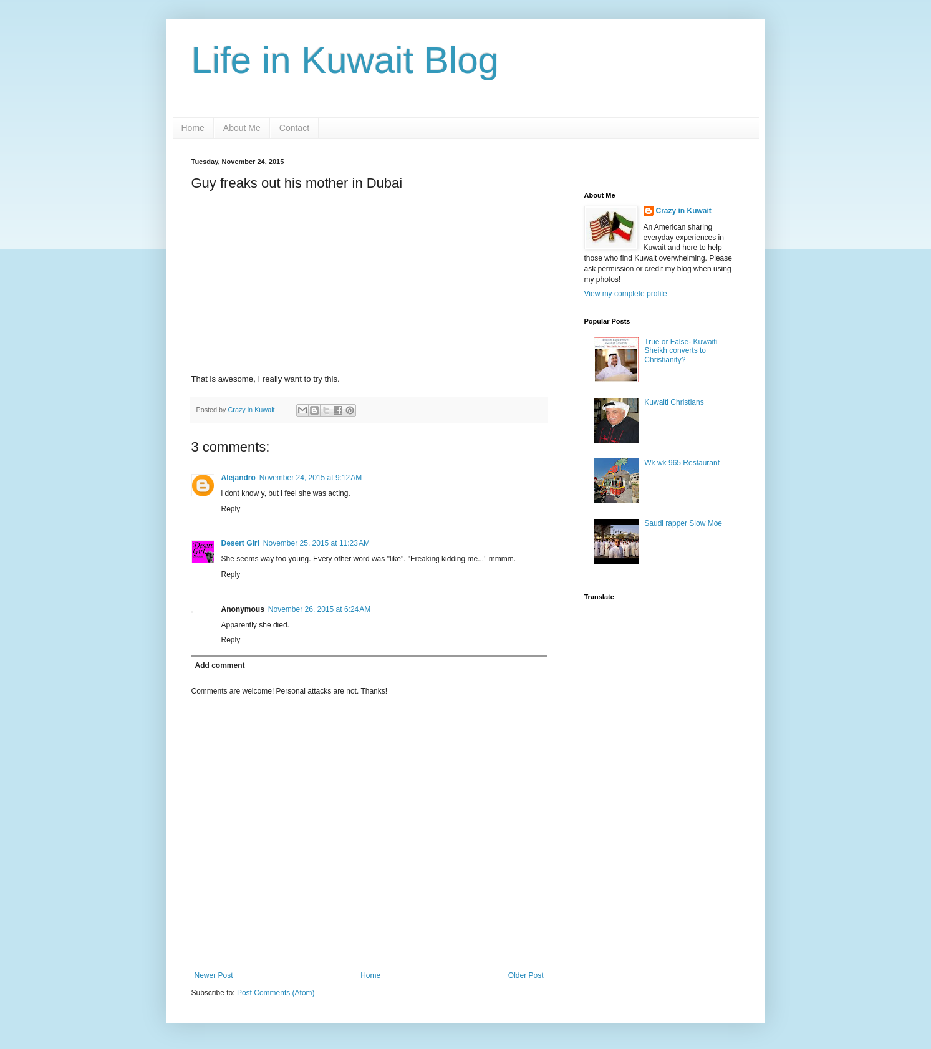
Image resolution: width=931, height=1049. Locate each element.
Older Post (526, 975)
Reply (231, 509)
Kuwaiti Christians (673, 402)
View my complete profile (625, 293)
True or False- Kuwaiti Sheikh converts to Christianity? (680, 350)
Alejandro (238, 477)
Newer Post (214, 975)
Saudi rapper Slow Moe (683, 523)
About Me (242, 128)
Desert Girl (240, 543)
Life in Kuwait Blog (345, 60)
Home (193, 128)
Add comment (220, 665)
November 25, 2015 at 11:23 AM (316, 543)
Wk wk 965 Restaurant (682, 462)
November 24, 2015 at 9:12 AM (310, 477)
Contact (294, 128)
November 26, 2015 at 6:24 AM (319, 609)
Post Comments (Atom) (276, 993)
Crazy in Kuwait (684, 210)
